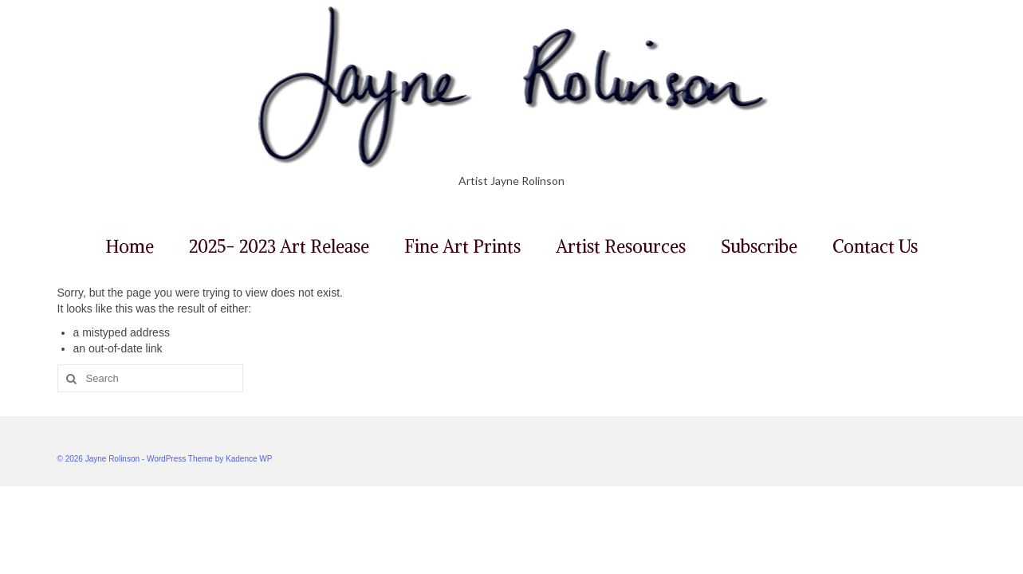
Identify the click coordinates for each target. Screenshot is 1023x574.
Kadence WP (249, 458)
